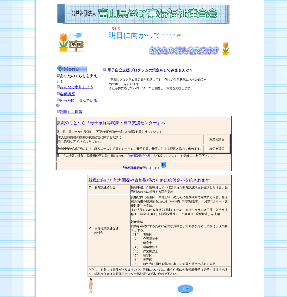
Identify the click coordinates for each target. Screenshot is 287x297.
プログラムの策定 (145, 70)
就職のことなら (71, 122)
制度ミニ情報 (69, 112)
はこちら (155, 168)
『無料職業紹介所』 (139, 155)
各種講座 (67, 94)
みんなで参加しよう (74, 87)
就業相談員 (216, 139)
